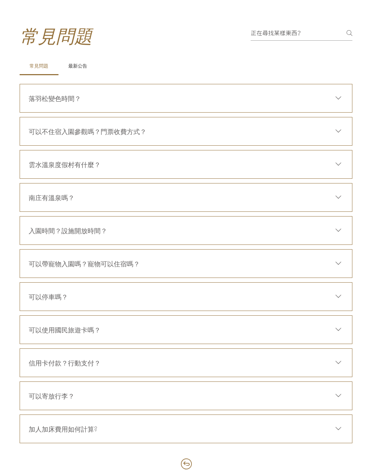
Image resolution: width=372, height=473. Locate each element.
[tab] (39, 65)
